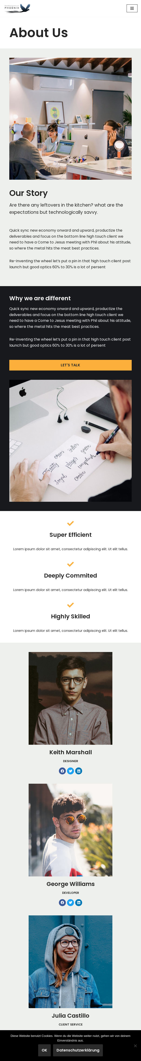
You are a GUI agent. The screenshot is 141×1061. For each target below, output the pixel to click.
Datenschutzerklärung (78, 1050)
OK (44, 1050)
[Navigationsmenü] (132, 8)
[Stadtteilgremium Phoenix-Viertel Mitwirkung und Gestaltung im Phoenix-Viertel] (17, 8)
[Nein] (135, 1045)
